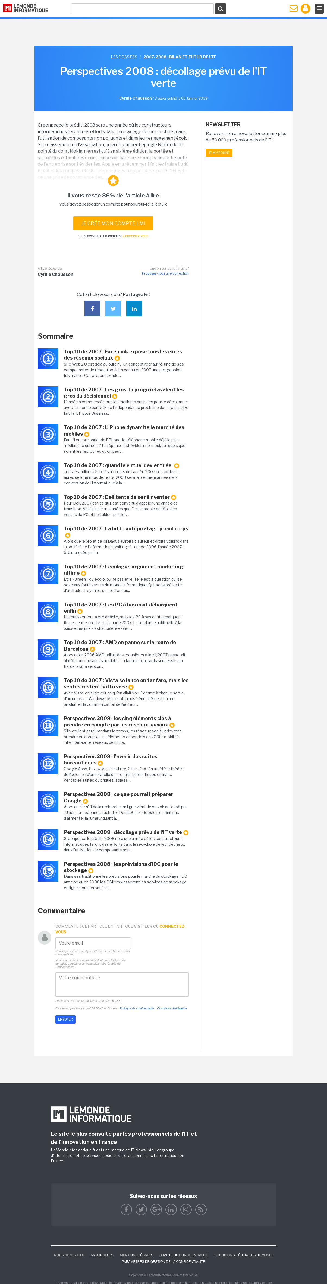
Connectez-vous (135, 236)
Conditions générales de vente (243, 1255)
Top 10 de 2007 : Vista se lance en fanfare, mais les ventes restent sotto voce (126, 684)
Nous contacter (69, 1255)
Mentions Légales (136, 1255)
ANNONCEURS (102, 1255)
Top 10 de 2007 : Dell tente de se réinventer (120, 497)
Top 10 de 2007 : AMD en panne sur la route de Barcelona (120, 646)
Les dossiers (124, 57)
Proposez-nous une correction (165, 273)
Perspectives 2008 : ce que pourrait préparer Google (118, 797)
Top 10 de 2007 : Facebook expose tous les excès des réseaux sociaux (123, 355)
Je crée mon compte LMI (113, 223)
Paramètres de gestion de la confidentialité (163, 1262)
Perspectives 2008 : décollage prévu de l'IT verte (126, 832)
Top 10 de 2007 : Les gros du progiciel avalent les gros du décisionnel (124, 393)
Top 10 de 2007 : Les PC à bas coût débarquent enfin (121, 608)
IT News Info (142, 1150)
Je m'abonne (219, 153)
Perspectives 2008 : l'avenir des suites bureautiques (110, 760)
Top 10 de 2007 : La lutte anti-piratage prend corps (126, 532)
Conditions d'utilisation (172, 1008)
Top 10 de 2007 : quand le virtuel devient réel (121, 465)
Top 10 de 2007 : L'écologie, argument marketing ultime (123, 570)
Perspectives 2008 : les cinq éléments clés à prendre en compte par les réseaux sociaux (119, 722)
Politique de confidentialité (137, 1008)
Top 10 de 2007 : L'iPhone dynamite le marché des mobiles (124, 430)
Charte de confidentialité (183, 1255)
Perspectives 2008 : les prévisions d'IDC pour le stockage (121, 867)
